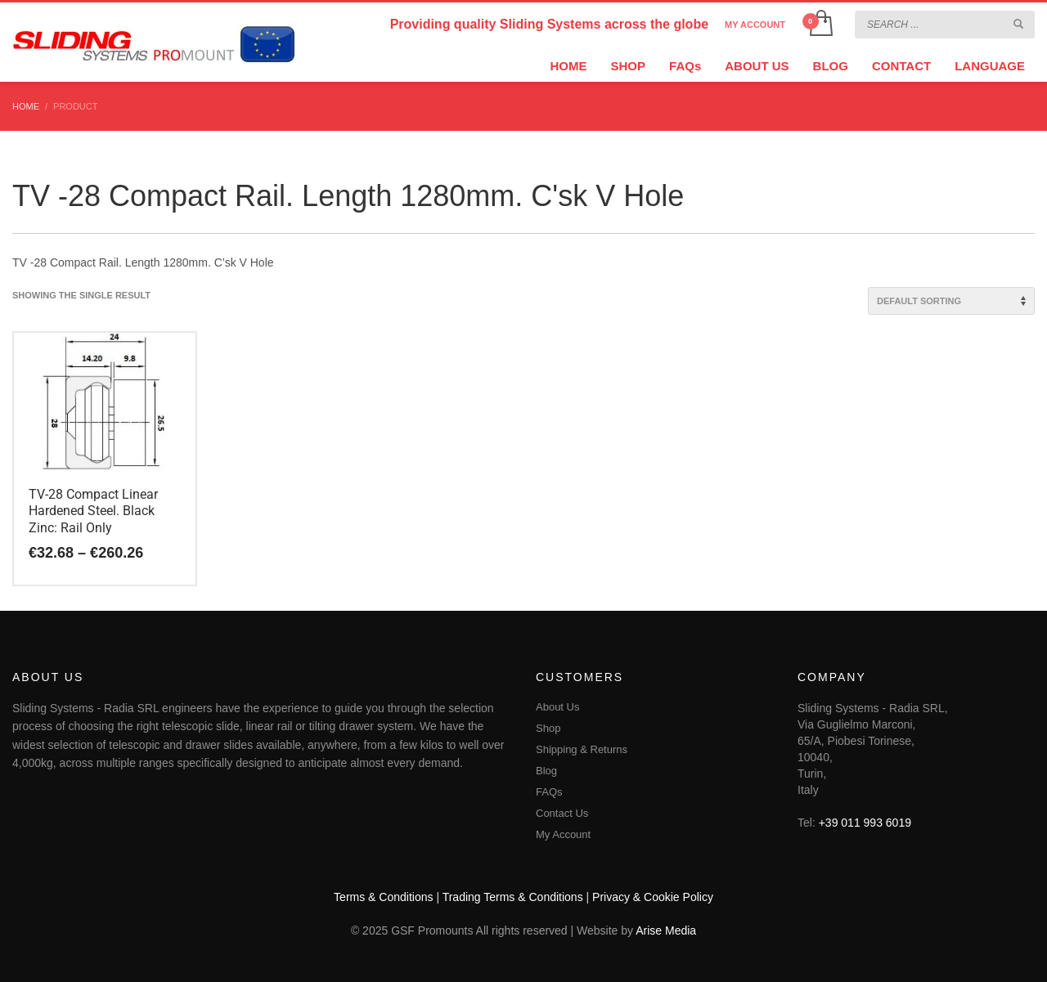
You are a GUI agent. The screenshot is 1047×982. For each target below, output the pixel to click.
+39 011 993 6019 (865, 822)
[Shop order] (951, 301)
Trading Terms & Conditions (513, 897)
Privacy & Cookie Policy (652, 897)
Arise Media (666, 930)
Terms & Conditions (383, 897)
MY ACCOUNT (755, 24)
